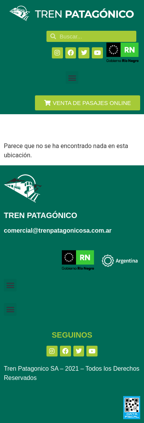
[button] (72, 77)
